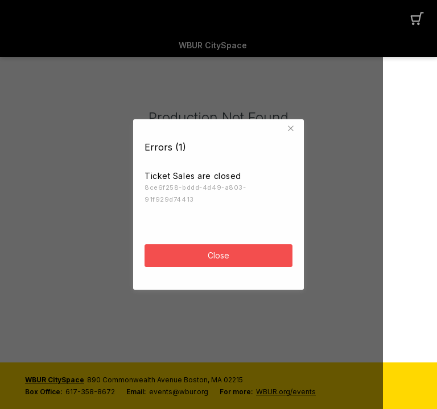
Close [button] (218, 251)
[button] (292, 124)
